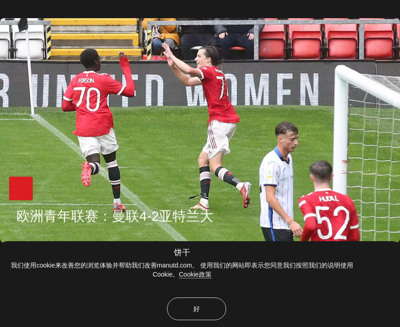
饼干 (182, 252)
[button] (21, 188)
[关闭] (394, 5)
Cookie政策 (195, 274)
